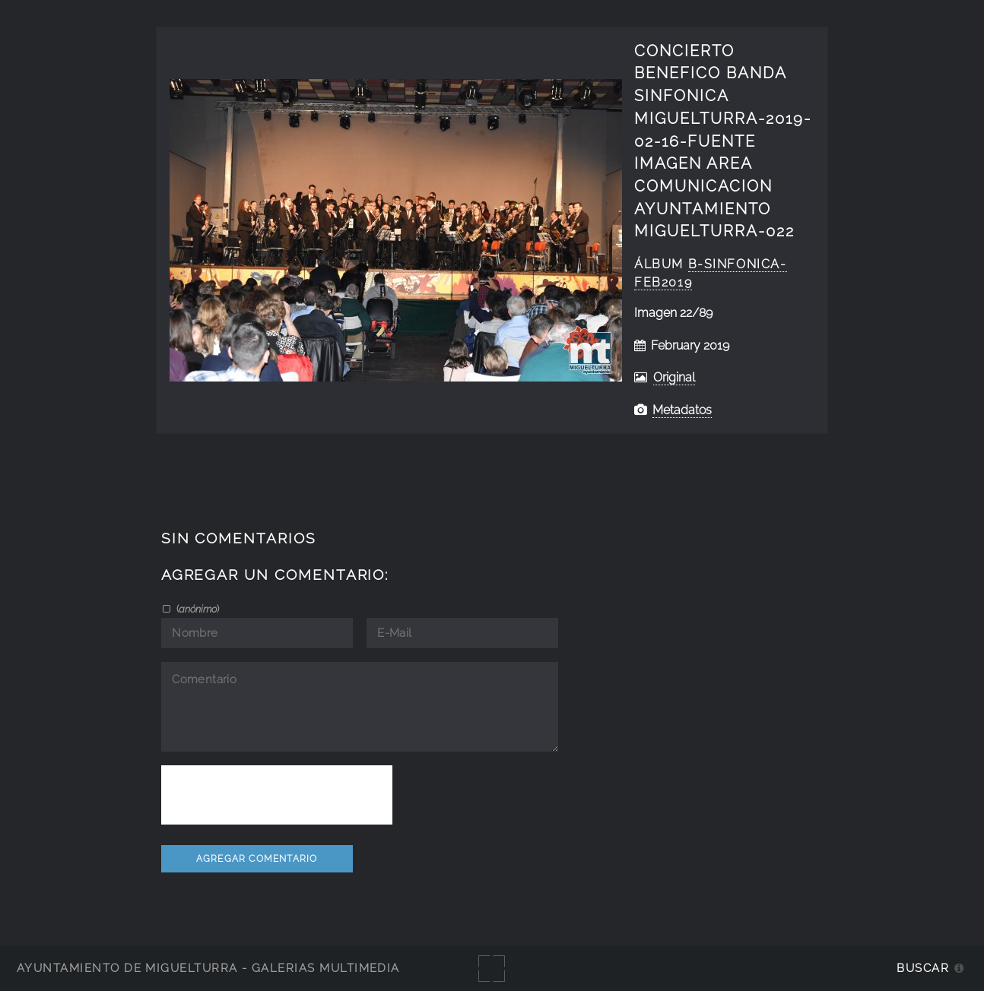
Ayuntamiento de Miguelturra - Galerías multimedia (208, 967)
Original (674, 377)
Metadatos (682, 410)
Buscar (923, 967)
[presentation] (276, 795)
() (196, 609)
